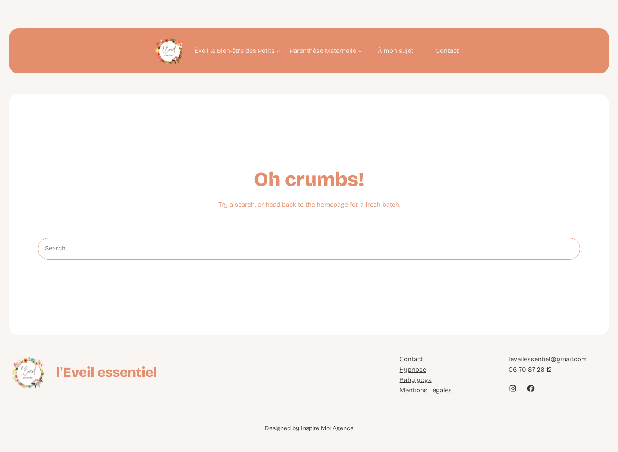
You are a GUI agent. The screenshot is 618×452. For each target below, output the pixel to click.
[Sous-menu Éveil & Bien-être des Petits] (237, 50)
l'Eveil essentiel (106, 372)
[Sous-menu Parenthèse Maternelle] (326, 50)
